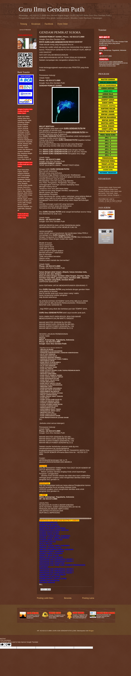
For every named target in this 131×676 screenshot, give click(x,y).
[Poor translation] (7, 644)
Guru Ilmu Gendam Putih (52, 9)
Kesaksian (35, 24)
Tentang (23, 24)
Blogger (91, 630)
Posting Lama (88, 598)
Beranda (67, 598)
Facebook (49, 24)
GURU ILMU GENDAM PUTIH (106, 235)
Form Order (63, 24)
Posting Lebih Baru (45, 598)
